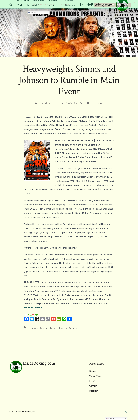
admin (47, 103)
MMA (92, 380)
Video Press (95, 375)
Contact (93, 385)
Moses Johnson (48, 328)
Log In (20, 9)
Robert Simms (68, 328)
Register (93, 390)
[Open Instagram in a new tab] (126, 411)
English (32, 12)
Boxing (99, 103)
